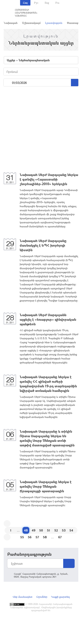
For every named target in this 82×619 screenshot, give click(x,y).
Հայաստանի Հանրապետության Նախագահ (26, 12)
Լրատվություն (53, 23)
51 (48, 530)
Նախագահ (11, 23)
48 (26, 530)
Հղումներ (41, 596)
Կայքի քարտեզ (60, 596)
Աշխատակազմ (31, 23)
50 (41, 530)
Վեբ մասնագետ (22, 596)
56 (30, 537)
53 (64, 530)
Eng (47, 2)
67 (60, 537)
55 (22, 537)
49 (33, 530)
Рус (36, 2)
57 (37, 537)
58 (45, 537)
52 (56, 530)
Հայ (25, 2)
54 (71, 530)
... (8, 83)
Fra (57, 2)
